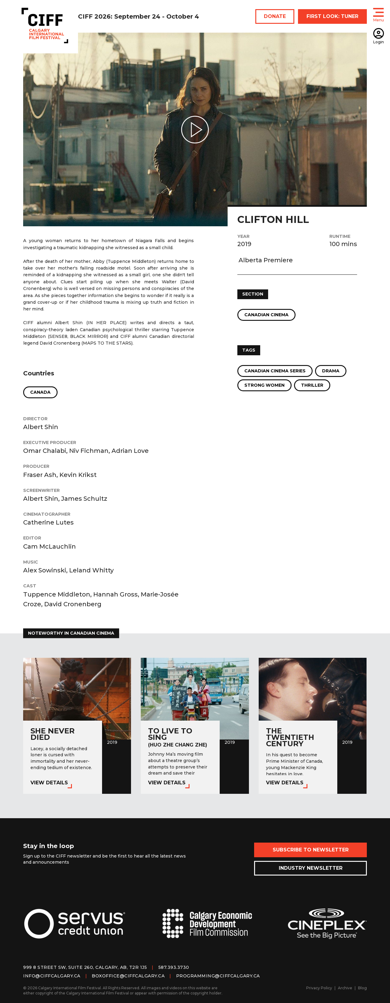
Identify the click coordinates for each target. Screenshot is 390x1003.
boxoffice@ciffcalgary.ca (128, 976)
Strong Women (264, 385)
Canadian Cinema (266, 314)
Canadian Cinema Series (275, 371)
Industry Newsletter (310, 868)
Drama (330, 371)
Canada (40, 392)
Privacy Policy (319, 988)
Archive (345, 988)
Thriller (312, 385)
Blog (362, 988)
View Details (49, 783)
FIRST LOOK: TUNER (332, 16)
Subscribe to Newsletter (311, 850)
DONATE (275, 16)
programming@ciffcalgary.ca (218, 976)
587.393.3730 (173, 967)
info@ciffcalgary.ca (51, 976)
